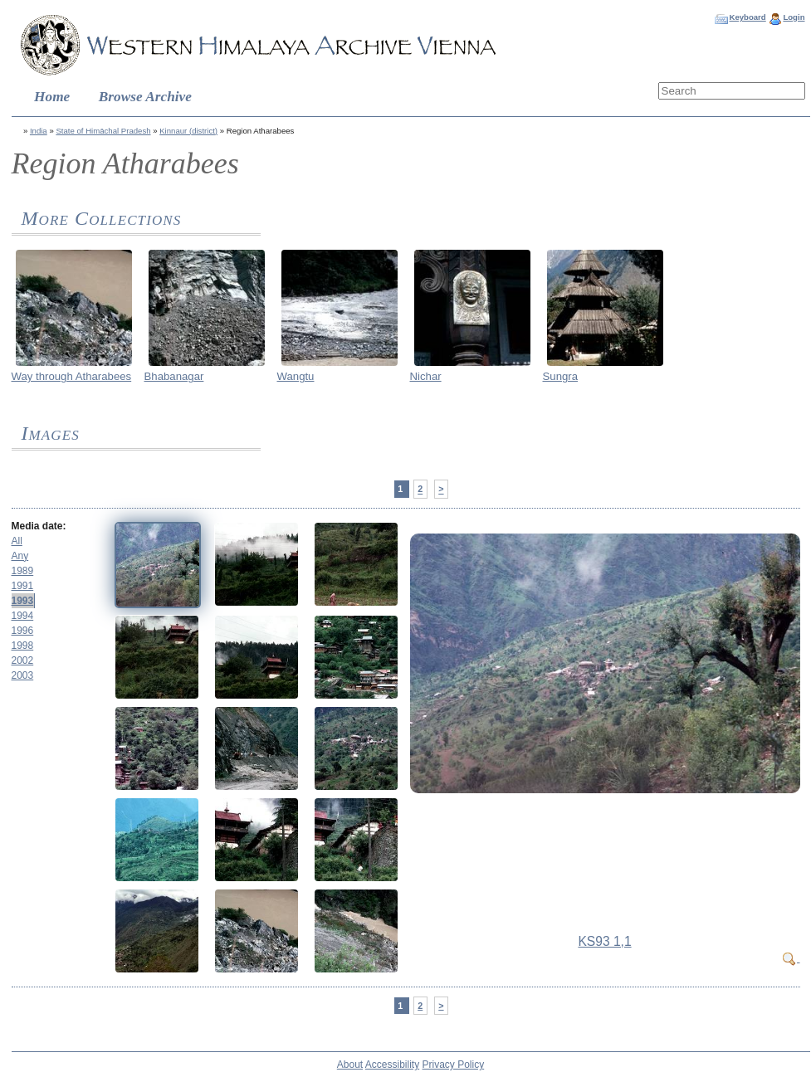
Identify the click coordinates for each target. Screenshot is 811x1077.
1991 (23, 586)
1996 (23, 630)
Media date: (39, 526)
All (17, 541)
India (38, 130)
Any (20, 556)
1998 (23, 645)
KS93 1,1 (604, 941)
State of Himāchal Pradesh (103, 130)
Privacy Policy (454, 1064)
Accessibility (392, 1064)
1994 (23, 615)
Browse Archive (145, 97)
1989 (23, 571)
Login (793, 17)
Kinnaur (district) (188, 130)
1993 (23, 601)
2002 (23, 660)
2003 (23, 675)
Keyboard (747, 17)
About (350, 1064)
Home (52, 97)
